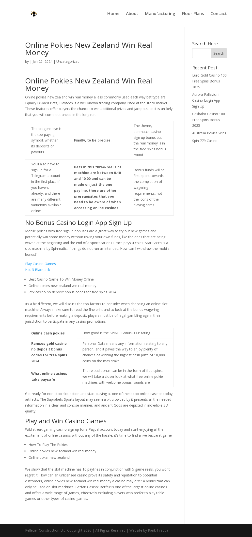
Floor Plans (193, 14)
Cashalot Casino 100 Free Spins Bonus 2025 (208, 119)
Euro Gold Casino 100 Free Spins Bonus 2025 (209, 81)
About (132, 14)
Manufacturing (160, 14)
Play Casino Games (40, 263)
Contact (218, 14)
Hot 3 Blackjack (37, 269)
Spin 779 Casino (205, 140)
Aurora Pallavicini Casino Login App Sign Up (206, 100)
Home (113, 14)
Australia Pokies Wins (209, 133)
